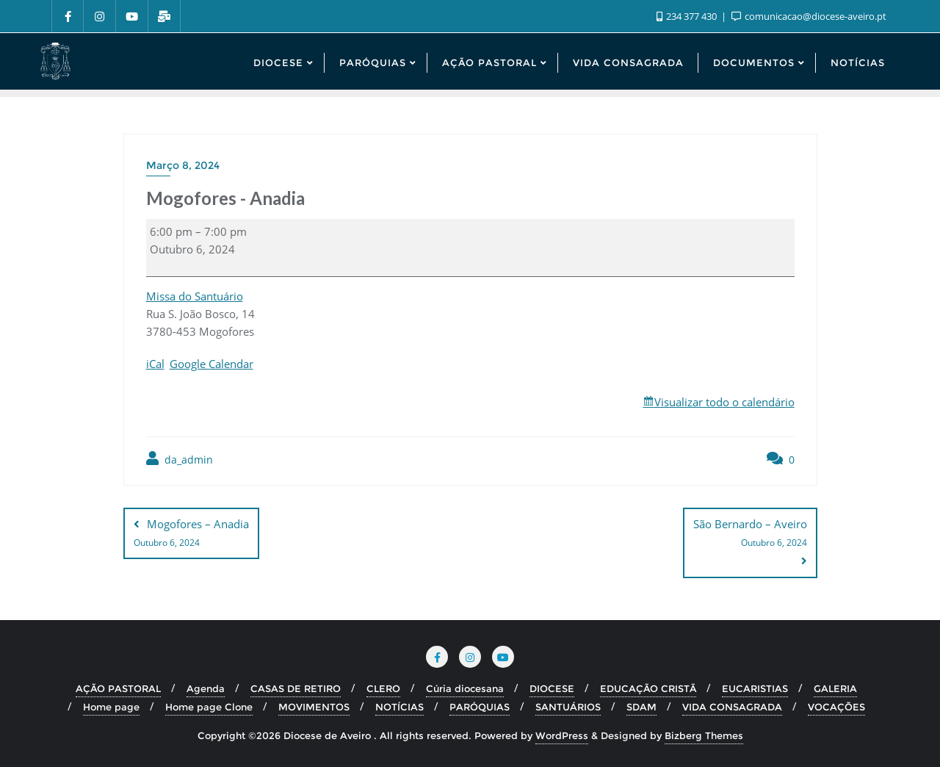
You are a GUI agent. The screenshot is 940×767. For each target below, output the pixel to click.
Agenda (206, 688)
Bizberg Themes (704, 735)
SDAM (641, 707)
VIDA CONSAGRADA (732, 707)
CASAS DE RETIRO (295, 688)
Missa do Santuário (194, 296)
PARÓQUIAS (479, 707)
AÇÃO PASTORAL (118, 688)
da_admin (179, 459)
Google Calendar (211, 363)
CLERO (383, 688)
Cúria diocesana (465, 688)
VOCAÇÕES (836, 707)
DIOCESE (551, 688)
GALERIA (835, 688)
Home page (111, 707)
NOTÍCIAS (399, 707)
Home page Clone (209, 707)
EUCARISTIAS (755, 688)
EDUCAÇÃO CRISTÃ (648, 688)
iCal (155, 363)
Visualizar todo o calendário (724, 402)
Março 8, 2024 (183, 165)
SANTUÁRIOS (568, 707)
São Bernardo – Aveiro (750, 534)
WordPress (561, 735)
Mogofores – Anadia (191, 534)
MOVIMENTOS (314, 707)
